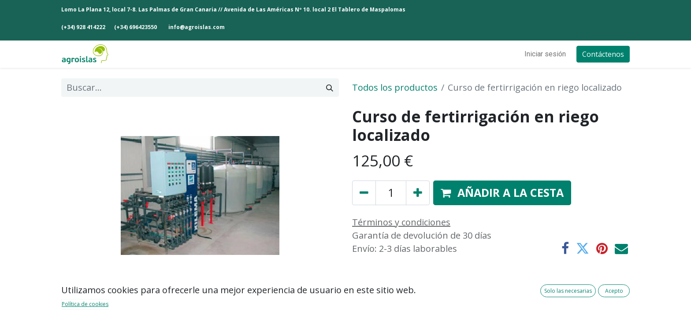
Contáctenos (603, 54)
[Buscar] (329, 87)
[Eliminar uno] (364, 193)
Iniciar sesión (545, 54)
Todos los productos (395, 87)
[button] (502, 193)
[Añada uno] (418, 193)
